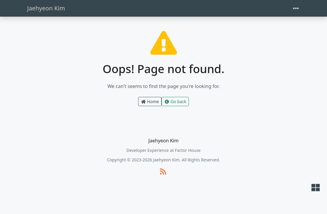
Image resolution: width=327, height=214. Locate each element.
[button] (315, 188)
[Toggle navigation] (295, 8)
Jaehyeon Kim (46, 8)
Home (150, 101)
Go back (175, 101)
